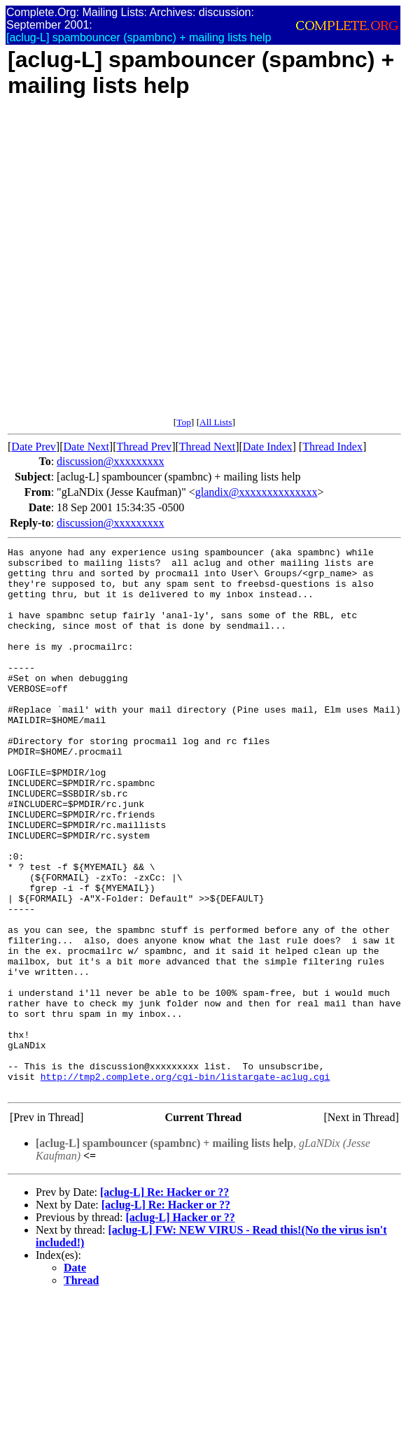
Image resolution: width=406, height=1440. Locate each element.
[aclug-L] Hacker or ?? (179, 1326)
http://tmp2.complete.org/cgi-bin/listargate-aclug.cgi (185, 1183)
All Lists (216, 422)
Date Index (268, 446)
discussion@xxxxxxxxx (110, 461)
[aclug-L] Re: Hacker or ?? (164, 1301)
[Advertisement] (152, 265)
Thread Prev (144, 446)
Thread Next (207, 446)
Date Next (86, 446)
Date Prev (33, 446)
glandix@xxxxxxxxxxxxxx (256, 492)
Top (183, 422)
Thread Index (332, 446)
